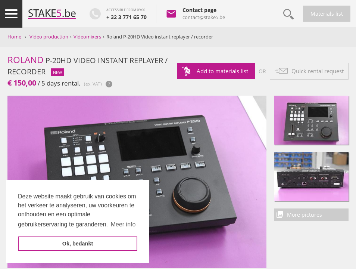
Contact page (199, 9)
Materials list (326, 13)
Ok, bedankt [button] (77, 244)
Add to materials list (222, 71)
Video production (48, 36)
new (57, 72)
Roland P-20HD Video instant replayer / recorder (159, 36)
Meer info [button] (123, 224)
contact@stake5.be (203, 17)
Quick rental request (317, 71)
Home (14, 36)
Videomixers (87, 36)
